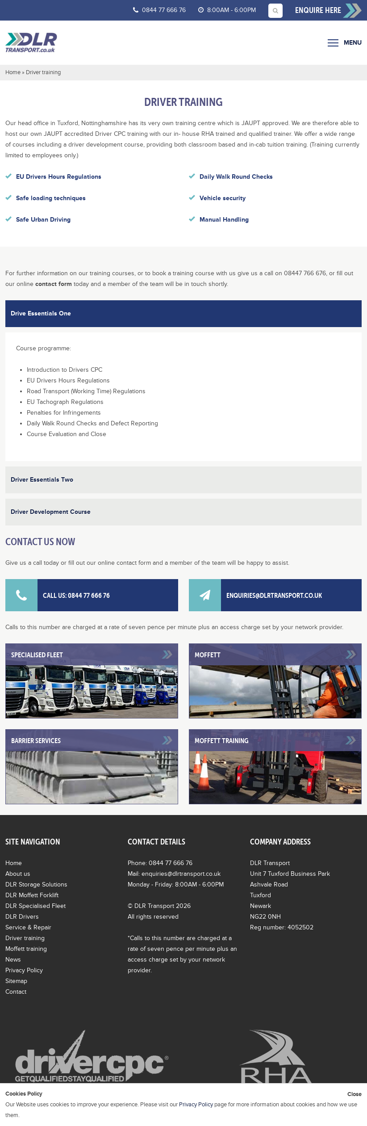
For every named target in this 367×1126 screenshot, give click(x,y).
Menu (345, 42)
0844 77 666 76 (159, 10)
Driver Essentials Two (42, 479)
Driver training (25, 938)
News (13, 959)
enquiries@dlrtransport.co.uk (255, 595)
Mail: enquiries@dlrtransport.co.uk (174, 874)
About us (17, 874)
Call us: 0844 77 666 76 (57, 595)
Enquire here (328, 10)
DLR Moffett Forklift (31, 895)
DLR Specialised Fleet (35, 906)
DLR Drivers (22, 916)
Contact (15, 992)
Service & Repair (28, 927)
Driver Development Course (51, 512)
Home (13, 72)
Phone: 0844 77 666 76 (160, 863)
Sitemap (16, 981)
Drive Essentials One (41, 313)
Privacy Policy (24, 970)
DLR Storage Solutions (36, 884)
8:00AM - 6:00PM (227, 10)
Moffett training (26, 949)
